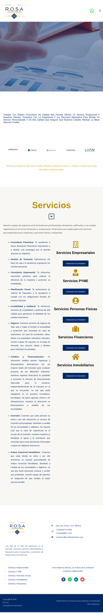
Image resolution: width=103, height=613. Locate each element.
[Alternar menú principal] (100, 11)
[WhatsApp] (92, 11)
